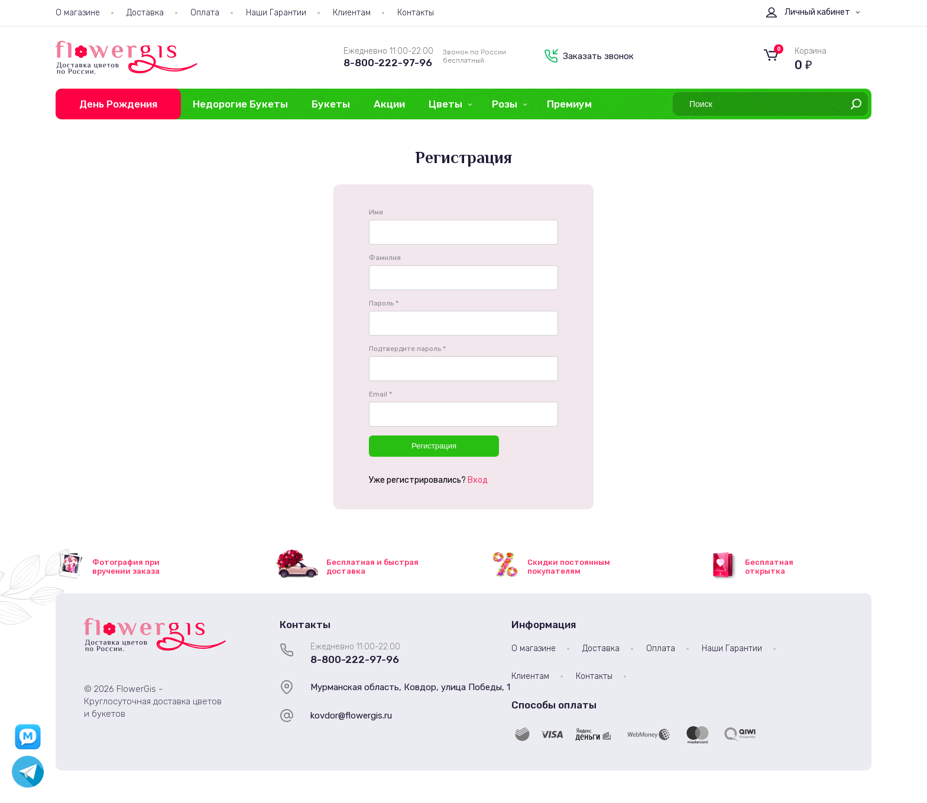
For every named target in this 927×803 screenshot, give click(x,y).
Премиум (569, 104)
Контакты (415, 13)
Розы (504, 104)
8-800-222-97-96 (387, 63)
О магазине (78, 13)
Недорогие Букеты (240, 104)
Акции (389, 104)
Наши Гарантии (276, 13)
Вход (478, 480)
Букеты (331, 104)
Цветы (445, 104)
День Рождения (118, 104)
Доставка (145, 13)
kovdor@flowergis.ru (351, 715)
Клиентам (352, 13)
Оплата (204, 13)
